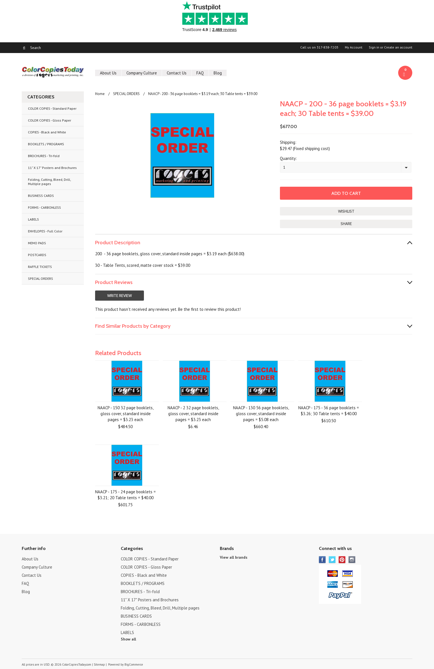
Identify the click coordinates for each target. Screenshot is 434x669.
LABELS (33, 219)
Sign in (374, 47)
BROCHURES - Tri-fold (44, 156)
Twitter (332, 559)
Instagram (352, 559)
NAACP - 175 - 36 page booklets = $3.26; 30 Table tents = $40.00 (328, 410)
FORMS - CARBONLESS (44, 207)
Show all (128, 639)
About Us (108, 73)
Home (100, 93)
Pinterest (342, 559)
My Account (353, 47)
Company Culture (141, 73)
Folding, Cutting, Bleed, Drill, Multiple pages (49, 181)
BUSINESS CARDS (41, 195)
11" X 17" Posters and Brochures (52, 168)
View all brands (233, 557)
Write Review (119, 295)
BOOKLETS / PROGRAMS (46, 144)
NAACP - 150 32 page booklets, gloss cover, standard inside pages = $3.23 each (126, 413)
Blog (218, 73)
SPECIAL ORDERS (40, 278)
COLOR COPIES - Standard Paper (52, 108)
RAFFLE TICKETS (40, 267)
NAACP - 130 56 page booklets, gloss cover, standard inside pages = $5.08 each (261, 413)
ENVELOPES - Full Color (45, 231)
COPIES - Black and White (47, 132)
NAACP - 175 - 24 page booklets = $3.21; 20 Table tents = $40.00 (125, 494)
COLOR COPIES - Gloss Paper (49, 120)
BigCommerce (133, 664)
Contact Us (177, 73)
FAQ (200, 73)
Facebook (322, 559)
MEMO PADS (37, 243)
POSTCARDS (37, 255)
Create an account (398, 47)
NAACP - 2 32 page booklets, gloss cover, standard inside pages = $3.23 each (193, 413)
